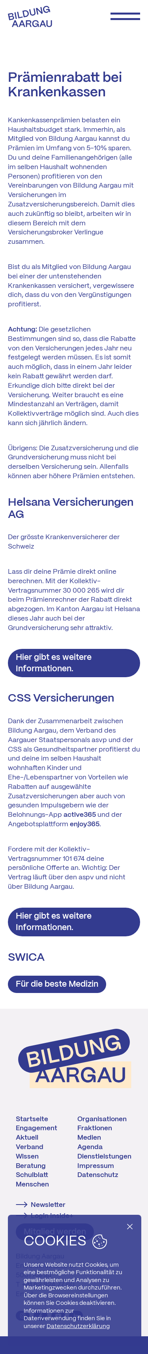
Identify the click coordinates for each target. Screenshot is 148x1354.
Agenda (90, 1147)
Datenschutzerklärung (78, 1326)
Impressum (95, 1166)
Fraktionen (94, 1128)
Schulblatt (32, 1175)
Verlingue (88, 232)
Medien (89, 1138)
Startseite (32, 1119)
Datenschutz (97, 1175)
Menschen (32, 1184)
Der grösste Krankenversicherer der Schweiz (64, 542)
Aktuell (27, 1138)
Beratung (31, 1166)
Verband (29, 1147)
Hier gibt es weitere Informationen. (54, 663)
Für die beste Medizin (57, 984)
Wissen (27, 1156)
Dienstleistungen (104, 1156)
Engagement (36, 1128)
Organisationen (102, 1119)
